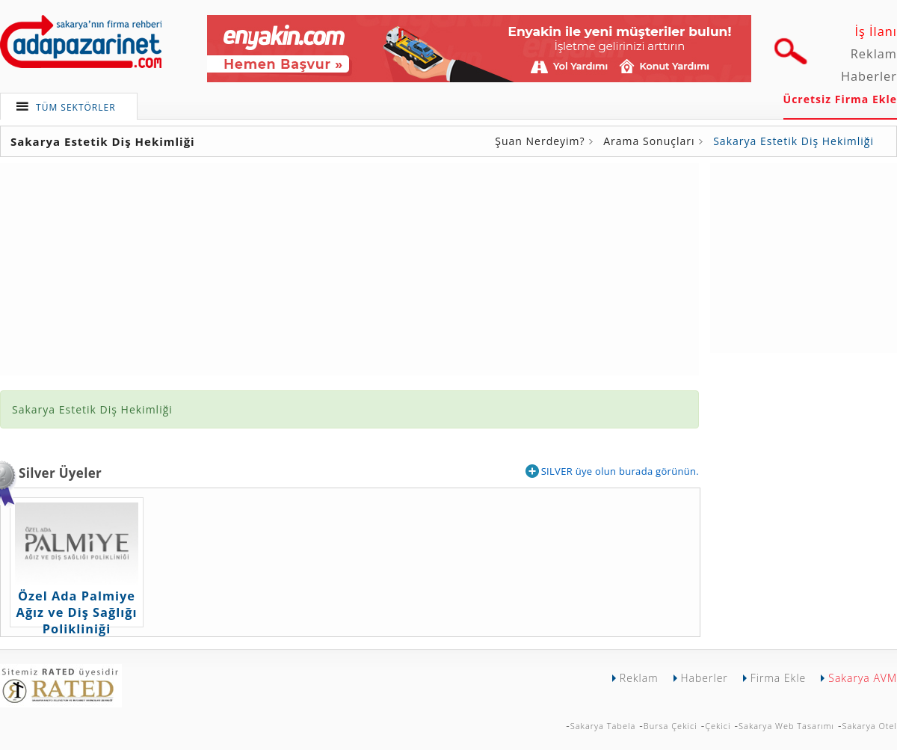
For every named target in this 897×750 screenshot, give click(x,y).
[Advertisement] (803, 256)
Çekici (717, 725)
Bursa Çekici (670, 725)
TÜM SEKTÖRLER (76, 107)
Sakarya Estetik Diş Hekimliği (793, 141)
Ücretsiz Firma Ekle (840, 99)
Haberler (869, 76)
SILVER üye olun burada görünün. (612, 471)
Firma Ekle (778, 678)
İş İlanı (875, 31)
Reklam (874, 54)
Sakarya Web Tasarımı (786, 725)
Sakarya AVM (862, 678)
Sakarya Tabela (603, 725)
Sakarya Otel (869, 725)
